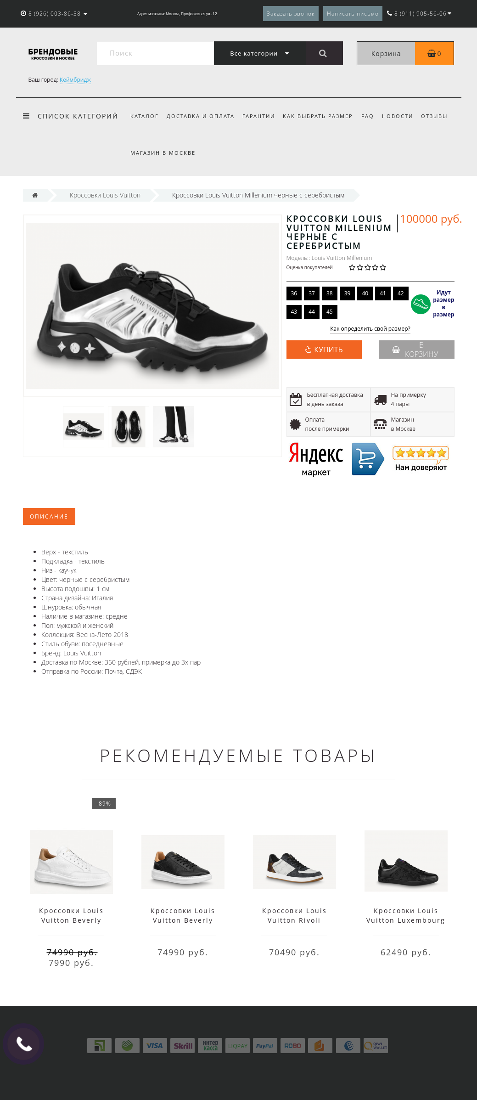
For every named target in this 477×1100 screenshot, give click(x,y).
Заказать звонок (291, 13)
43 (294, 312)
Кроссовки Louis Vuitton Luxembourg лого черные (405, 920)
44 (312, 312)
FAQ (367, 116)
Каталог (144, 116)
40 (365, 293)
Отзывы (434, 116)
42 (401, 293)
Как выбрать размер (318, 116)
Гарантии (258, 116)
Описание (49, 516)
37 (312, 293)
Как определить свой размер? (370, 329)
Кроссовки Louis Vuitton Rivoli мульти (294, 920)
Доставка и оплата (201, 116)
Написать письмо (353, 13)
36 (294, 293)
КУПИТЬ (328, 349)
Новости (397, 116)
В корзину (415, 349)
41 (383, 293)
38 (329, 293)
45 (329, 312)
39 (347, 293)
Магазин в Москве (163, 152)
